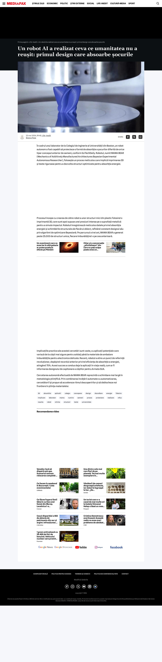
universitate (86, 402)
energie (109, 393)
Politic (64, 4)
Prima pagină (23, 42)
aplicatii (58, 393)
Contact (125, 574)
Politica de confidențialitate (106, 574)
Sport (131, 4)
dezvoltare (99, 393)
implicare (41, 398)
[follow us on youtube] (81, 547)
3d (39, 393)
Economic (52, 4)
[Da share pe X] (134, 137)
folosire (119, 393)
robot (49, 402)
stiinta (57, 402)
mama (62, 398)
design (88, 393)
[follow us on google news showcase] (63, 547)
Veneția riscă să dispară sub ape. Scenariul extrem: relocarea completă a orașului (47, 472)
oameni (80, 398)
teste (76, 402)
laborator (52, 398)
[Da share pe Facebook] (128, 137)
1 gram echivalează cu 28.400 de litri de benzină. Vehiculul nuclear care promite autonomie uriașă (47, 535)
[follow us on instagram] (99, 547)
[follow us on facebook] (116, 547)
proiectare (100, 398)
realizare (111, 398)
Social (90, 4)
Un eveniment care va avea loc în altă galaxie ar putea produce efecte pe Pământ (47, 246)
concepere (78, 393)
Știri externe (77, 4)
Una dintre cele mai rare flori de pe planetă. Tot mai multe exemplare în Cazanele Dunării (94, 472)
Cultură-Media (118, 4)
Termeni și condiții (82, 574)
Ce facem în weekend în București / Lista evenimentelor (47, 485)
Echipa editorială (40, 574)
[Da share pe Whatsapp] (140, 137)
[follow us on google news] (45, 547)
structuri (67, 402)
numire (71, 398)
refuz (120, 398)
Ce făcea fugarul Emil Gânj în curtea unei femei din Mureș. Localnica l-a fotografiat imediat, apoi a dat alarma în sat (47, 503)
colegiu (67, 393)
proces (89, 398)
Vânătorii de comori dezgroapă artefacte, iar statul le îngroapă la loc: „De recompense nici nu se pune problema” (94, 486)
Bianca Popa (31, 138)
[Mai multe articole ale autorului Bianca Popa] (22, 136)
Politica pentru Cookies (61, 574)
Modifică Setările (81, 580)
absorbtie (47, 393)
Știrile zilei (38, 4)
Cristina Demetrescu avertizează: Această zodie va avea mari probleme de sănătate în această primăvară (94, 519)
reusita (40, 402)
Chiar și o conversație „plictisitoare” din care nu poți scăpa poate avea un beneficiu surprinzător (94, 246)
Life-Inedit (102, 4)
